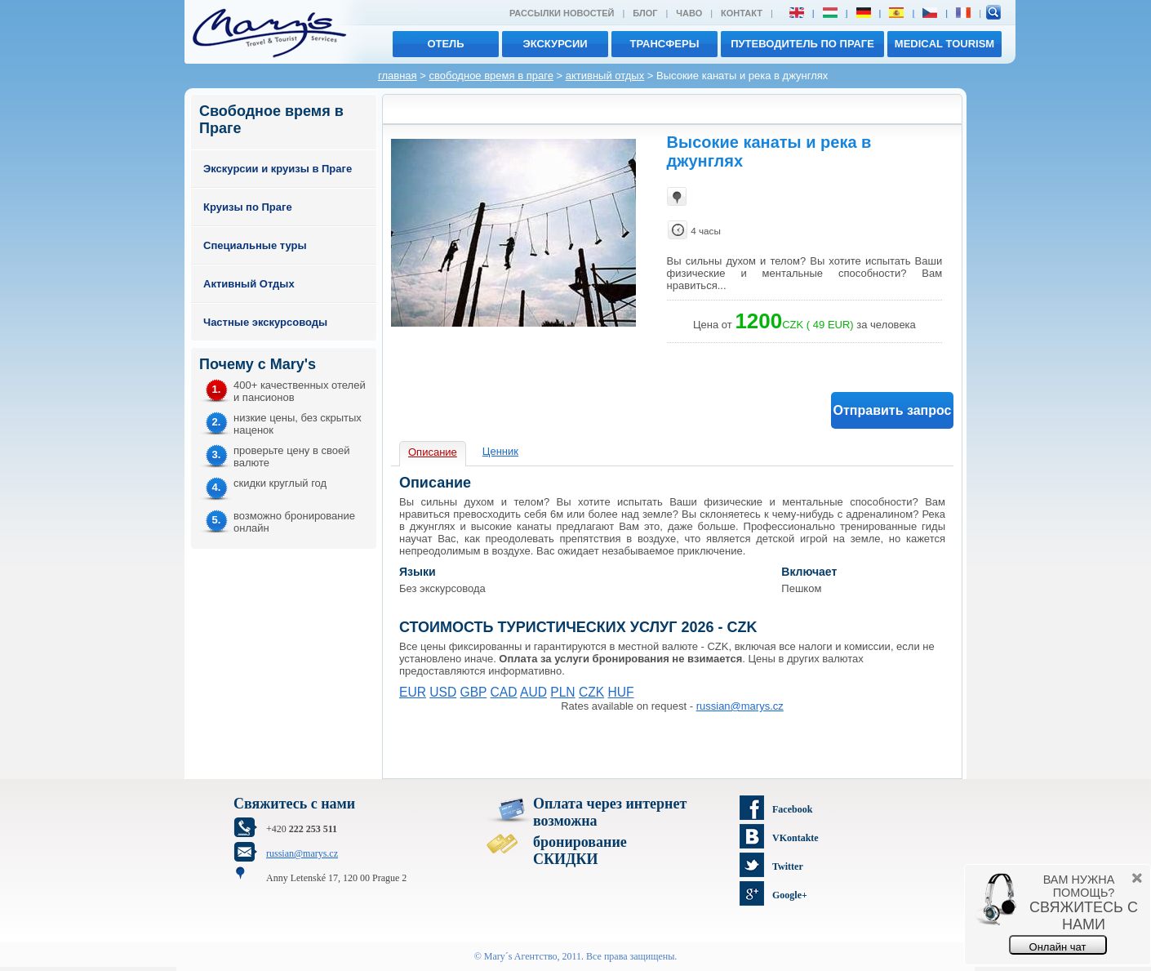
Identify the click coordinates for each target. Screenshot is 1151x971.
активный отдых (605, 75)
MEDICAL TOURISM (944, 44)
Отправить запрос (892, 410)
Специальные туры (255, 245)
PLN (562, 692)
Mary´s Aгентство (521, 956)
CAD (504, 692)
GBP (473, 692)
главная (397, 75)
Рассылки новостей (561, 13)
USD (442, 692)
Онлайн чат (1058, 947)
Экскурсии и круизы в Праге (277, 169)
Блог (645, 13)
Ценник (500, 451)
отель (445, 44)
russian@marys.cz (740, 706)
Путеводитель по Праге (802, 44)
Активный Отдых (249, 284)
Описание (432, 452)
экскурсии (554, 44)
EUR (412, 692)
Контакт (741, 13)
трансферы (665, 44)
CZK (591, 692)
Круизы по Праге (247, 207)
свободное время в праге (491, 75)
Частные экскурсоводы (265, 322)
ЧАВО (689, 13)
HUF (620, 692)
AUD (533, 692)
